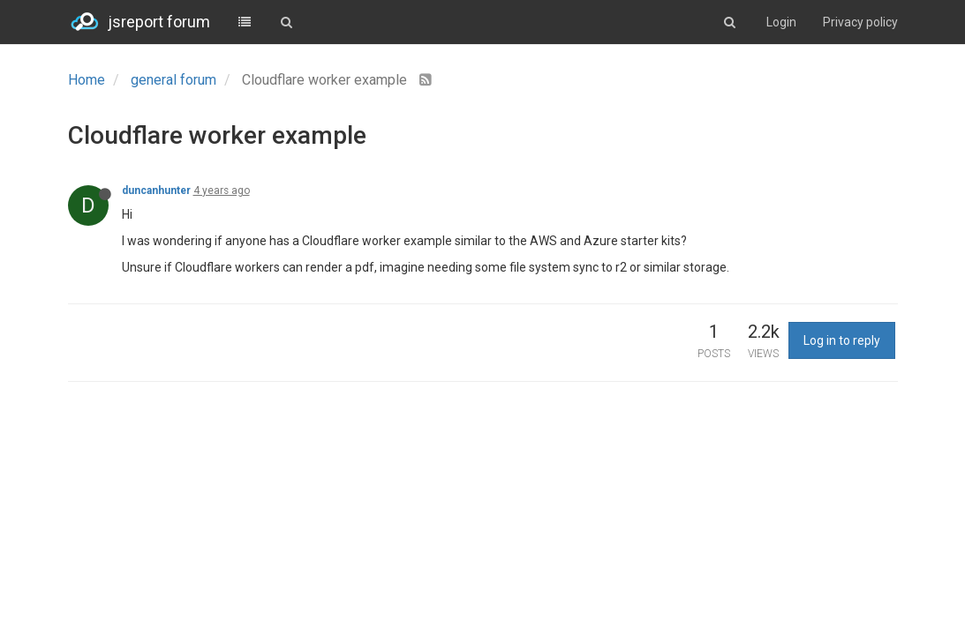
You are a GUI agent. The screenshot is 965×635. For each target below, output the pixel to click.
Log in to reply (841, 340)
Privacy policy (860, 22)
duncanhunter (156, 190)
